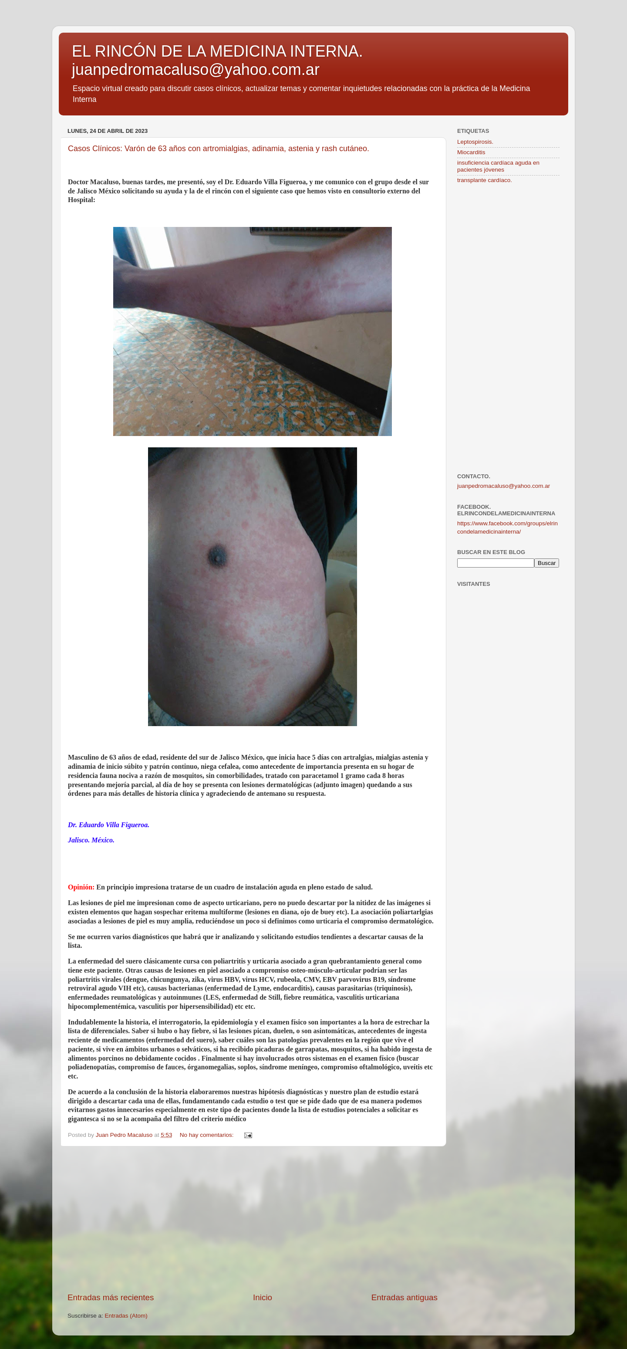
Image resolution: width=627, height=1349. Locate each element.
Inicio (262, 1297)
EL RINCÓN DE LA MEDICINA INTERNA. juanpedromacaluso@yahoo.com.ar (217, 60)
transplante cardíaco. (484, 180)
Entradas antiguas (404, 1297)
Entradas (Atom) (126, 1315)
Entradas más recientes (110, 1297)
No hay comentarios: (208, 1135)
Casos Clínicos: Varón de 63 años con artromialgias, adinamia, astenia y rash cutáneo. (218, 148)
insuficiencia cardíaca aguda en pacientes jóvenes (498, 166)
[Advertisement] (252, 1219)
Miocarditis (471, 152)
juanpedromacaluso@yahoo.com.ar (503, 486)
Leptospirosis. (475, 142)
